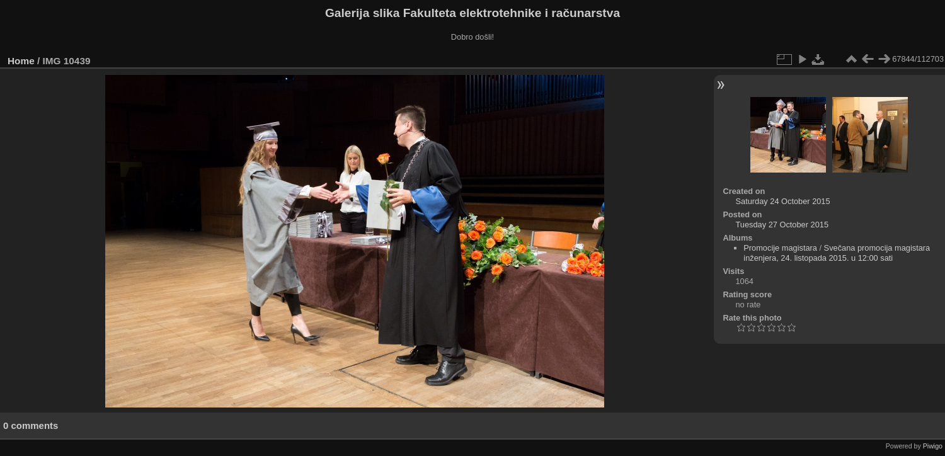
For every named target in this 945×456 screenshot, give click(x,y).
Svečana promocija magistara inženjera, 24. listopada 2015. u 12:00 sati (836, 253)
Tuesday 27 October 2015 (782, 224)
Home (21, 60)
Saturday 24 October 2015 (783, 201)
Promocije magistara (780, 248)
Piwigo (932, 446)
